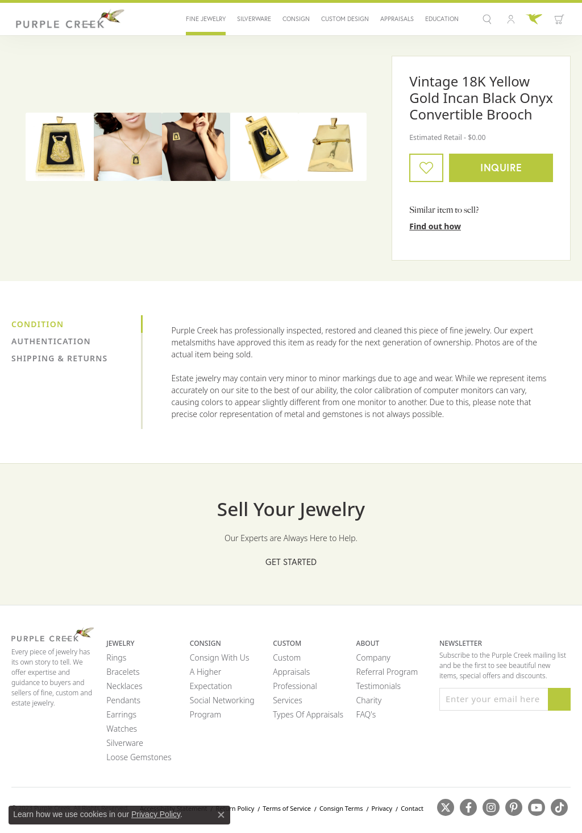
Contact (412, 808)
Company (373, 657)
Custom (287, 657)
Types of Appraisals (308, 714)
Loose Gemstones (138, 757)
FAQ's (366, 714)
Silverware (254, 19)
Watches (121, 728)
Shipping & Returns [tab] (59, 358)
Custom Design (345, 19)
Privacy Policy (155, 814)
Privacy (381, 808)
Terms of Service (287, 808)
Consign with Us (220, 657)
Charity (369, 700)
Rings (116, 657)
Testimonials (378, 686)
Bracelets (122, 671)
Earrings (121, 714)
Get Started (291, 561)
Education (442, 19)
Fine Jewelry (206, 19)
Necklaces (124, 686)
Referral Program (387, 671)
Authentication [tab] (51, 341)
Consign (296, 19)
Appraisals (397, 19)
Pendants (123, 700)
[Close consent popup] (221, 814)
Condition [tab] (37, 324)
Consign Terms (341, 808)
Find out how (435, 226)
